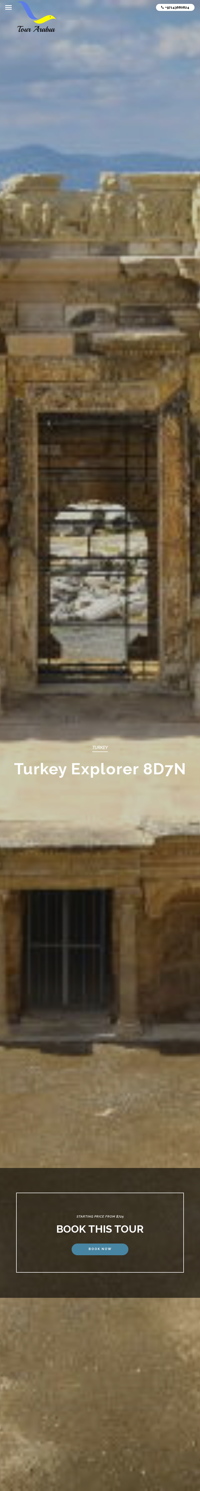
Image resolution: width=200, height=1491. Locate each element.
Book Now (100, 1249)
